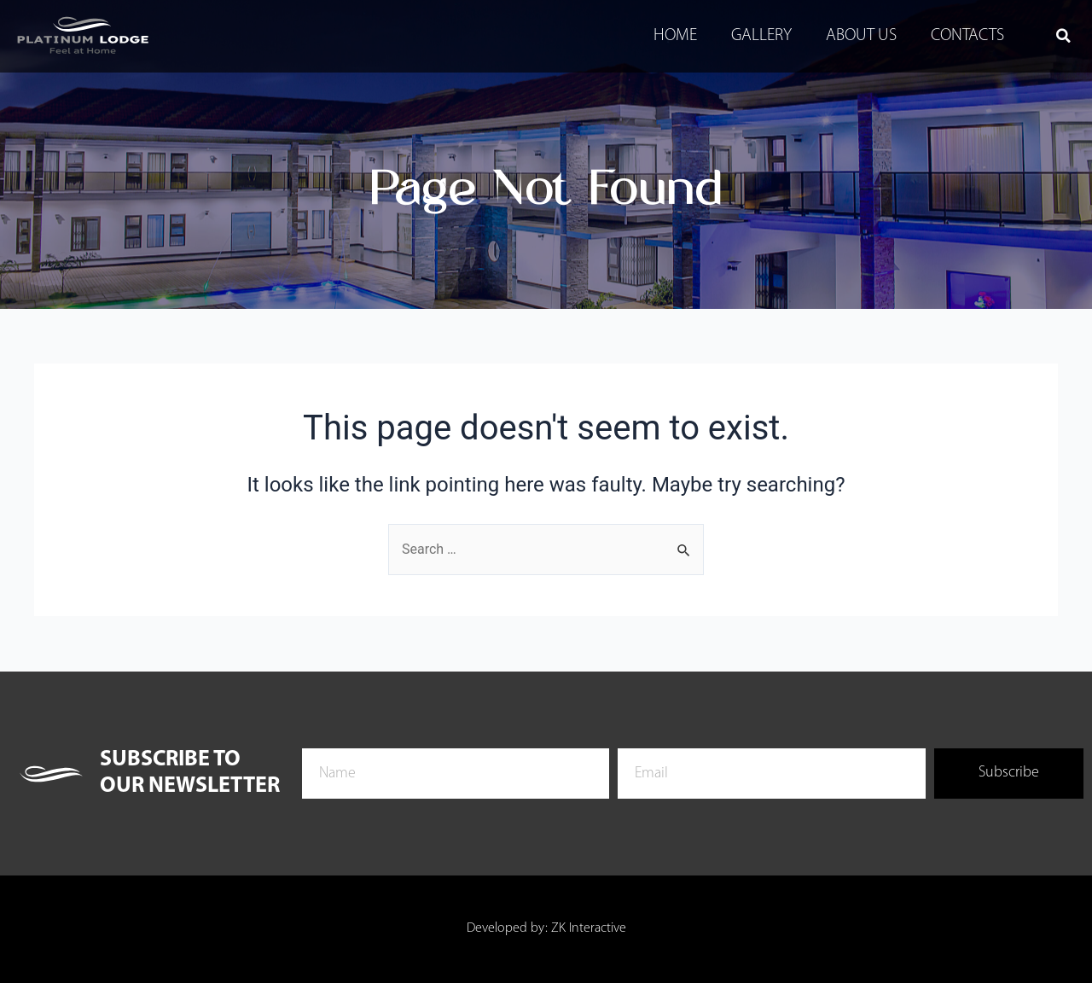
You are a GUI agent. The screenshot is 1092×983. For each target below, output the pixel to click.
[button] (1063, 36)
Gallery (761, 35)
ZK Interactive (588, 928)
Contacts (967, 35)
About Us (861, 35)
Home (675, 35)
